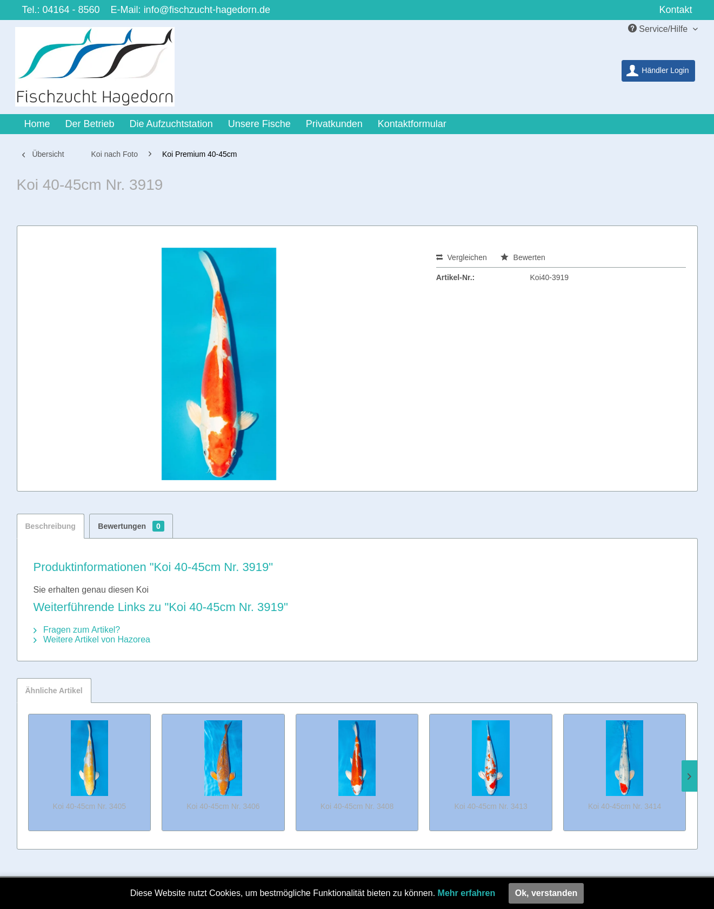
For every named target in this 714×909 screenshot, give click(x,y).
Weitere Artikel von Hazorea (92, 639)
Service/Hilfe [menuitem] (659, 29)
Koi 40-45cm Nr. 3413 (490, 806)
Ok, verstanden (546, 893)
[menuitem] (658, 71)
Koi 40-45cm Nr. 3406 (222, 806)
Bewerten (523, 257)
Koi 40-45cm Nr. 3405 (89, 806)
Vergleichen (461, 257)
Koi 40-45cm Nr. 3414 (624, 806)
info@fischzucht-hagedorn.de (207, 9)
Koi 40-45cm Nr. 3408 (357, 806)
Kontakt (675, 9)
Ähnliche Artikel (54, 690)
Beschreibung (50, 526)
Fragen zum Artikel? (77, 629)
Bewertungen (131, 526)
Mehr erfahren (467, 893)
